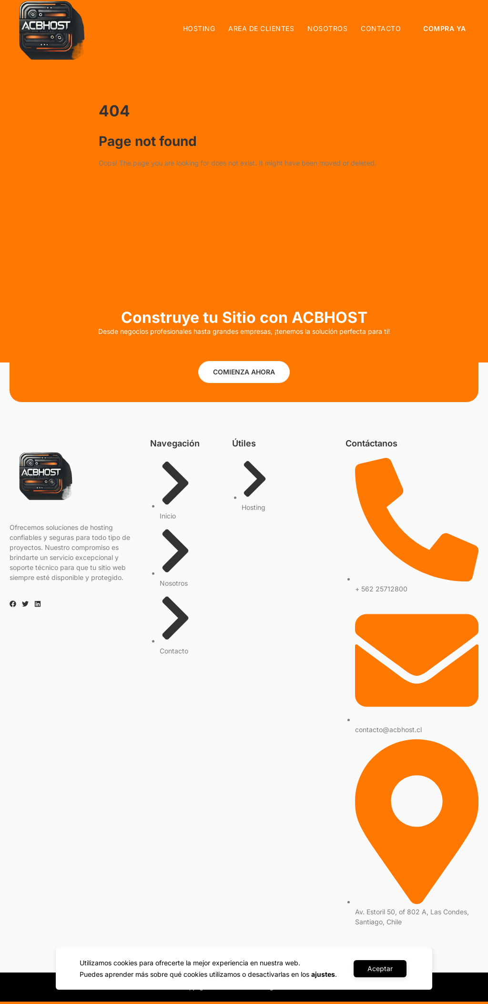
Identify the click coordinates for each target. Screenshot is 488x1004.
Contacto (381, 28)
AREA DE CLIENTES (262, 28)
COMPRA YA (445, 28)
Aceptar (380, 968)
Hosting (199, 28)
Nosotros (328, 28)
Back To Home (135, 194)
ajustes (323, 974)
